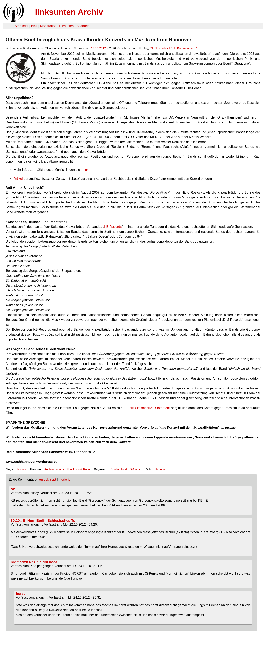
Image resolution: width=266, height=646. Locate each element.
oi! (13, 489)
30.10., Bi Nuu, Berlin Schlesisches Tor (44, 521)
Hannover (161, 469)
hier (85, 169)
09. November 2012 (162, 48)
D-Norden (136, 469)
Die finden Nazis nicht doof (34, 562)
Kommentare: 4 (187, 48)
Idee (34, 26)
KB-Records (113, 226)
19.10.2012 (98, 48)
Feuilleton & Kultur (79, 469)
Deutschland (118, 469)
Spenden (82, 26)
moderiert (65, 479)
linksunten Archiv (69, 12)
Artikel (19, 178)
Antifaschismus (54, 469)
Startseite (21, 26)
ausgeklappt (47, 479)
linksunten (66, 26)
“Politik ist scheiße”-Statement (148, 408)
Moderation (48, 26)
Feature (22, 469)
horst (20, 594)
